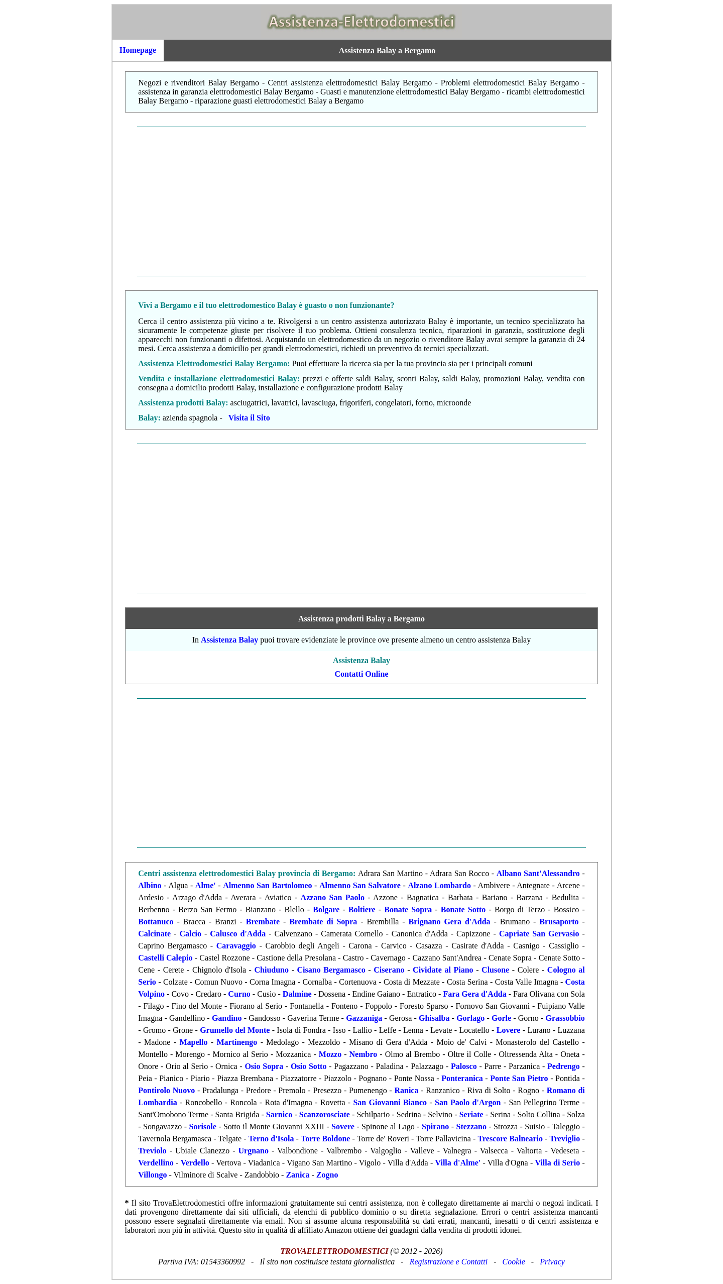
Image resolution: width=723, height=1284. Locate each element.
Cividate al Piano (443, 970)
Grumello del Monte (235, 1030)
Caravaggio (236, 945)
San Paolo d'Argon (468, 1102)
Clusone (495, 970)
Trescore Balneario (510, 1138)
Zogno (327, 1174)
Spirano (435, 1126)
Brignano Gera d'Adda (450, 921)
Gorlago (470, 1018)
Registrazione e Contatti (449, 1261)
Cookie (514, 1261)
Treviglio (565, 1138)
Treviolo (152, 1150)
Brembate (263, 921)
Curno (239, 994)
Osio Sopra (264, 1066)
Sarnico (279, 1114)
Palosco (464, 1066)
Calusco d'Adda (238, 933)
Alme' (205, 885)
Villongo (152, 1174)
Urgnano (253, 1150)
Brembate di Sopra (323, 921)
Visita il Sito (249, 417)
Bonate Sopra (408, 909)
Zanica (297, 1174)
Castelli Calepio (165, 957)
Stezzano (471, 1126)
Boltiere (362, 909)
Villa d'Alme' (458, 1162)
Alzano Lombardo (439, 885)
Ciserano (389, 970)
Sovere (342, 1126)
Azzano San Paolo (333, 897)
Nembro (363, 1054)
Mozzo (330, 1054)
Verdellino (156, 1162)
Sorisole (202, 1126)
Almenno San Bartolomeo (267, 885)
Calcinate (154, 933)
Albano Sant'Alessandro (538, 873)
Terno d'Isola (271, 1138)
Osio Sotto (308, 1066)
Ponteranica (462, 1078)
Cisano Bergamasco (331, 970)
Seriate (471, 1114)
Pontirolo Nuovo (166, 1090)
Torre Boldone (325, 1138)
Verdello (195, 1162)
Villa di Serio (557, 1162)
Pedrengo (563, 1066)
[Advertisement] (362, 201)
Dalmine (297, 994)
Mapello (193, 1042)
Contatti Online (361, 674)
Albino (149, 885)
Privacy (552, 1261)
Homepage (137, 50)
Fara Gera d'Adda (474, 994)
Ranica (406, 1090)
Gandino (227, 1018)
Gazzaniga (364, 1018)
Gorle (501, 1018)
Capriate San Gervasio (539, 933)
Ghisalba (434, 1018)
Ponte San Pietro (519, 1078)
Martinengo (236, 1042)
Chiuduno (272, 970)
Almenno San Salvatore (360, 885)
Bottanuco (155, 921)
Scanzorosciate (324, 1114)
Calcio (190, 933)
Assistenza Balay (229, 639)
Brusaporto (558, 921)
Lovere (509, 1030)
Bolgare (326, 909)
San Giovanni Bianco (390, 1102)
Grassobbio (564, 1018)
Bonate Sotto (463, 909)
